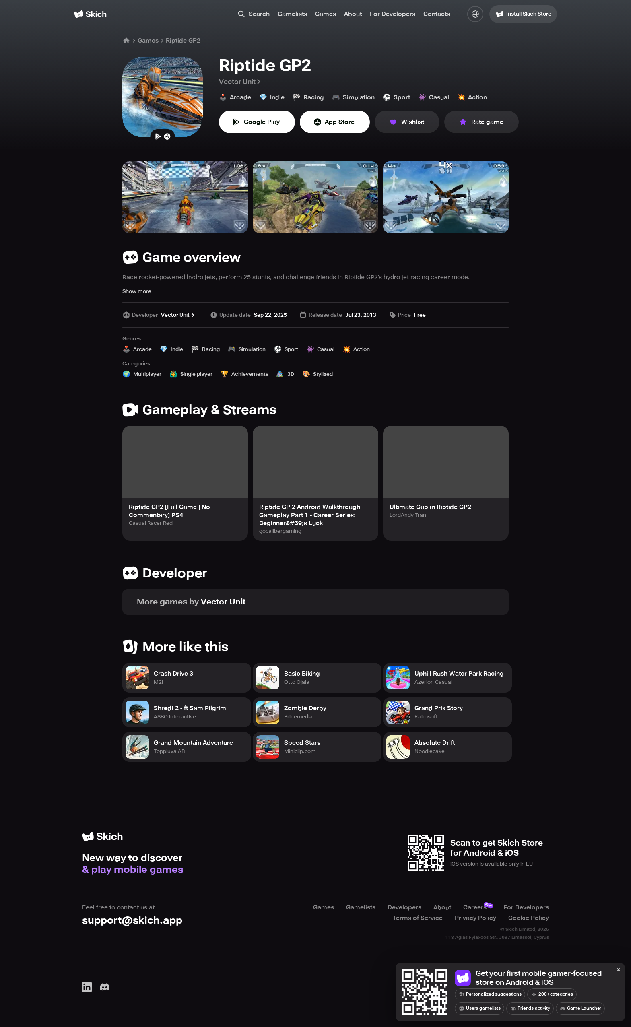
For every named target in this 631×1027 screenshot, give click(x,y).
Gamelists (292, 14)
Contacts (436, 14)
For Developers (392, 14)
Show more (136, 291)
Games (325, 14)
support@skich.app (132, 920)
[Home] (90, 14)
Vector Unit (240, 82)
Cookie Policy (528, 918)
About (353, 14)
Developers (404, 907)
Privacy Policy (475, 918)
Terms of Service (418, 918)
